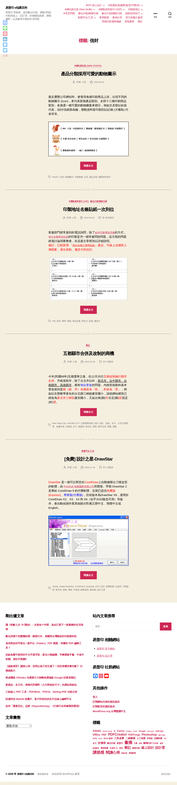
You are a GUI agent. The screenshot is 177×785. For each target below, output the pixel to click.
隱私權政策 (46, 777)
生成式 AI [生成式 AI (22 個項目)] (114, 751)
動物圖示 (70, 177)
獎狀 (101, 429)
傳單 (64, 322)
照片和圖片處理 (134, 17)
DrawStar (91, 589)
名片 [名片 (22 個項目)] (94, 746)
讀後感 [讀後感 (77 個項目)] (98, 755)
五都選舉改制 (88, 425)
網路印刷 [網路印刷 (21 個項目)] (136, 751)
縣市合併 (109, 429)
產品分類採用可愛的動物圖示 (88, 74)
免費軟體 (112, 589)
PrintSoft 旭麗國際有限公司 (81, 489)
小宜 (83, 83)
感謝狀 (87, 429)
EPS (99, 589)
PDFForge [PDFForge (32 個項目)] (134, 737)
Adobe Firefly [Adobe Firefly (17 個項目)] (107, 734)
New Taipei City (59, 425)
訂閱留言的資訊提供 (106, 709)
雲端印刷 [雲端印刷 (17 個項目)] (124, 756)
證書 (122, 429)
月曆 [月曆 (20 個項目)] (135, 746)
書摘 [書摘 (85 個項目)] (128, 745)
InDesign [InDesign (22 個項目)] (160, 734)
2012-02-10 (89, 219)
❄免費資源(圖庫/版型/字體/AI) (124, 5)
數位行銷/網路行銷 (112, 13)
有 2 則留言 (108, 364)
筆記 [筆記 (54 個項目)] (127, 751)
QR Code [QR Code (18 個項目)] (161, 738)
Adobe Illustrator (67, 589)
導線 (75, 593)
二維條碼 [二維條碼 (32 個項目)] (130, 741)
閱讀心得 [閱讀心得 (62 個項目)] (113, 756)
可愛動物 (80, 177)
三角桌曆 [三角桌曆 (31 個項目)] (119, 741)
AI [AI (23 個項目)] (114, 734)
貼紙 (93, 322)
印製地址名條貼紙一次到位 (88, 210)
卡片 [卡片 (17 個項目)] (165, 742)
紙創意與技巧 (132, 13)
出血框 (121, 589)
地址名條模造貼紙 (65, 238)
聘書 (117, 429)
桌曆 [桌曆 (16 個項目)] (140, 746)
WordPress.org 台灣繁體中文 (112, 714)
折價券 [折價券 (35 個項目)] (102, 746)
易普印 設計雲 (106, 658)
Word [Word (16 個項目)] (100, 742)
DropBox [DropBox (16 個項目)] (129, 734)
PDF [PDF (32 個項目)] (103, 737)
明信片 (86, 322)
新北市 (95, 429)
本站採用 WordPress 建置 (69, 777)
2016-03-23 (99, 83)
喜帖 (70, 322)
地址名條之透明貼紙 (85, 246)
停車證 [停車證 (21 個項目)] (150, 742)
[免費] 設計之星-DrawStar (88, 462)
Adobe (55, 589)
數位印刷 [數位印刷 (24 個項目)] (111, 746)
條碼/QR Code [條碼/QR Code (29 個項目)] (150, 746)
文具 (88, 177)
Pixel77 (55, 177)
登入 (95, 700)
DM (54, 322)
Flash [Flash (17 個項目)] (135, 734)
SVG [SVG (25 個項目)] (95, 741)
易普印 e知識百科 (18, 8)
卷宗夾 (63, 593)
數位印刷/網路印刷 (88, 13)
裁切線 (99, 593)
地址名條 (77, 322)
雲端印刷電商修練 (111, 21)
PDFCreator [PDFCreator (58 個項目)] (117, 737)
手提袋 (82, 593)
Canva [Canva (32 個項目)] (120, 734)
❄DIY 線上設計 (94, 5)
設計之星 (108, 593)
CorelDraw (81, 589)
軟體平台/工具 (85, 17)
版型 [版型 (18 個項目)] (161, 746)
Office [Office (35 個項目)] (96, 737)
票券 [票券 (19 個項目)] (121, 751)
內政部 (74, 429)
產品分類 (95, 177)
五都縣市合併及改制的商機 (88, 355)
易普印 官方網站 (107, 651)
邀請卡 (99, 322)
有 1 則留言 (108, 470)
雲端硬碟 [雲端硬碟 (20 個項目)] (132, 756)
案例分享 (117, 17)
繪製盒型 (90, 593)
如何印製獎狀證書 (106, 234)
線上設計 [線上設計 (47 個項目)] (147, 751)
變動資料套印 (107, 177)
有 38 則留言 (108, 219)
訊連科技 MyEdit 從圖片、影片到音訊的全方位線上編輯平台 (44, 719)
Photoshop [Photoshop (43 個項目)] (149, 737)
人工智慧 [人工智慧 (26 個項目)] (141, 741)
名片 (81, 429)
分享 (5, 55)
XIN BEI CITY (74, 425)
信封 (62, 177)
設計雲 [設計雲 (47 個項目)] (160, 751)
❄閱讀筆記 (134, 9)
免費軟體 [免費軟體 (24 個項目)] (158, 741)
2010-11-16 (89, 470)
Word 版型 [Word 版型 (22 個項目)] (108, 741)
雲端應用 (129, 21)
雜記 (140, 21)
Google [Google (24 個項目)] (142, 734)
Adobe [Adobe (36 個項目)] (97, 733)
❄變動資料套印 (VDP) (110, 9)
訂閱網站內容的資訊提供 (108, 704)
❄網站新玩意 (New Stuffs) (78, 9)
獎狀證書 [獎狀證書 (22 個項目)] (104, 751)
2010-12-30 (89, 364)
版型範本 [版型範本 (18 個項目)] (96, 751)
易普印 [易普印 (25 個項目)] (120, 746)
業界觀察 (104, 17)
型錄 (70, 593)
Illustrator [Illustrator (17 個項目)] (150, 734)
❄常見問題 (69, 13)
